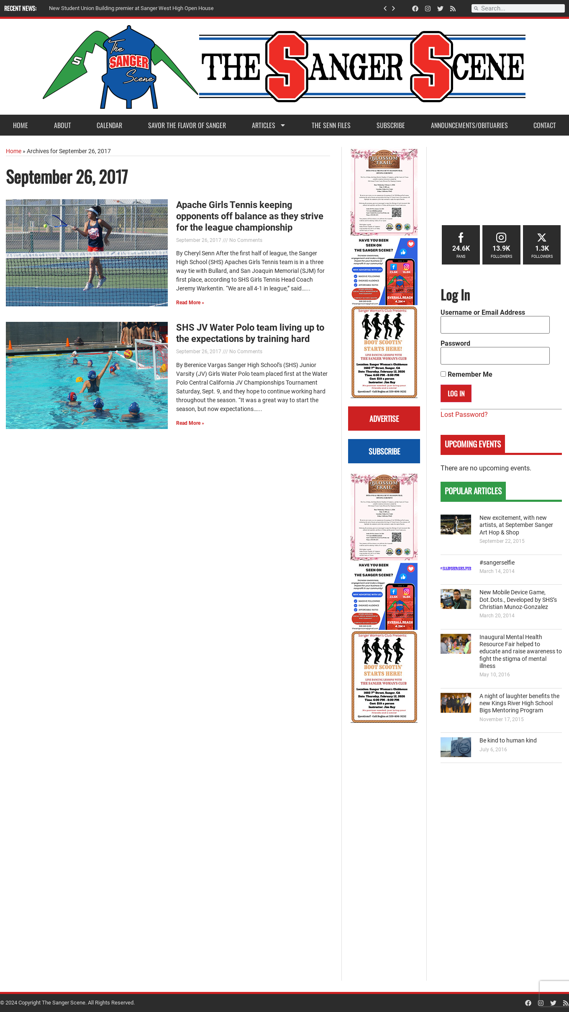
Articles (269, 125)
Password (455, 343)
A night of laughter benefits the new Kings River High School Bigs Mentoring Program (519, 703)
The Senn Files (331, 125)
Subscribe (391, 125)
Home (20, 125)
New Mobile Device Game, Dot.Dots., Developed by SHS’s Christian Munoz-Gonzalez (518, 600)
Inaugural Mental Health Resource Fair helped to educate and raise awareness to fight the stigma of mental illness (520, 652)
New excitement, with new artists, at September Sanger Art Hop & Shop (516, 525)
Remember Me (466, 374)
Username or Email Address (483, 312)
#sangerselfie (497, 562)
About (62, 125)
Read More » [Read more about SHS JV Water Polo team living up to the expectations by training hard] (190, 423)
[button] (385, 8)
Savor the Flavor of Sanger (187, 125)
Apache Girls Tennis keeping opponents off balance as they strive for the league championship (249, 216)
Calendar (109, 125)
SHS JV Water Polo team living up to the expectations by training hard (250, 333)
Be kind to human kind (508, 740)
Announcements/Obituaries (469, 125)
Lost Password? (464, 415)
